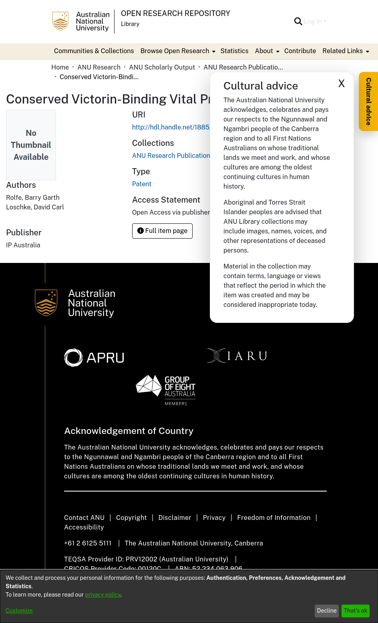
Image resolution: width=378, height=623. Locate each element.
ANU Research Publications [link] (243, 67)
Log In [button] (314, 21)
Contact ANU (84, 517)
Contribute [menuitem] (300, 51)
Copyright (131, 517)
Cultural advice (368, 101)
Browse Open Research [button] (175, 51)
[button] (299, 21)
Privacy (214, 517)
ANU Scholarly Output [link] (162, 67)
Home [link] (60, 67)
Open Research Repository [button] (175, 13)
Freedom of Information (273, 517)
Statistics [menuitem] (234, 51)
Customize (19, 610)
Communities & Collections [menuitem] (94, 51)
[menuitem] (177, 51)
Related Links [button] (342, 51)
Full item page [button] (162, 231)
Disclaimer (174, 517)
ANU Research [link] (99, 67)
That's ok (356, 610)
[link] (172, 155)
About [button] (264, 51)
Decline (327, 610)
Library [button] (130, 24)
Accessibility (84, 527)
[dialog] (189, 596)
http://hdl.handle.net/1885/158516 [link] (182, 127)
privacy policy (103, 594)
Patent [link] (142, 184)
